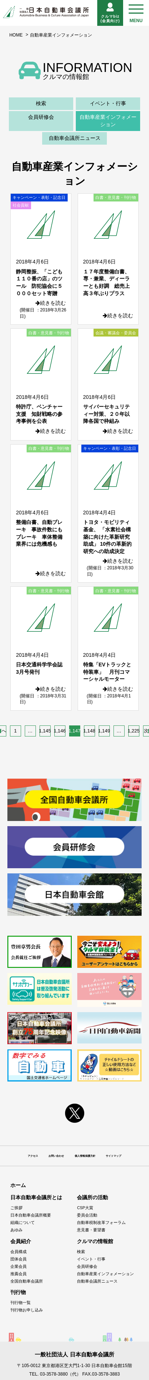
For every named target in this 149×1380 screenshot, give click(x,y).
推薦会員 (18, 1274)
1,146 (59, 731)
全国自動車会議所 (26, 1281)
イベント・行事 (108, 103)
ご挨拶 (16, 1207)
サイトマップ (113, 1156)
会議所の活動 (92, 1197)
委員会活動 (87, 1215)
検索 (41, 103)
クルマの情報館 (95, 1241)
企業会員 (18, 1266)
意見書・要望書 (91, 1230)
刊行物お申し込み (26, 1310)
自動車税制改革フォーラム (101, 1222)
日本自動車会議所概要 (30, 1215)
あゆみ (16, 1230)
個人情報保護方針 (85, 1156)
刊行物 (18, 1292)
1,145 (45, 731)
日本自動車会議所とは (36, 1197)
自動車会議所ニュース (75, 138)
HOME (16, 35)
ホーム (18, 1185)
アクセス (33, 1156)
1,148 (89, 731)
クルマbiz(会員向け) (110, 13)
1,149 (104, 731)
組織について (22, 1222)
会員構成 (18, 1251)
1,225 (133, 731)
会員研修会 (41, 117)
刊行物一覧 (20, 1302)
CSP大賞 (85, 1207)
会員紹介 (20, 1241)
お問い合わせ (56, 1156)
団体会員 (18, 1259)
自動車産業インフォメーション (107, 120)
